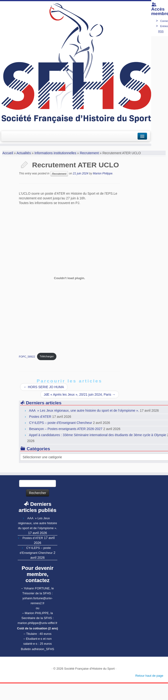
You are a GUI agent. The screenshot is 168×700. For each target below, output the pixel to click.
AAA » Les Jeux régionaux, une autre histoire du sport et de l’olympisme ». (84, 410)
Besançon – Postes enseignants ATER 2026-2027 (65, 429)
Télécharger (47, 356)
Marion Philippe (103, 173)
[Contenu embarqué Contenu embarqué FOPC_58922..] (69, 278)
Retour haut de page (149, 675)
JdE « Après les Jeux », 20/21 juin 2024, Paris (80, 394)
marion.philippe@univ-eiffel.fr (37, 623)
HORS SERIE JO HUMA (44, 387)
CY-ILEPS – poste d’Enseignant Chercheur (60, 423)
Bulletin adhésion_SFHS (37, 649)
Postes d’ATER (40, 416)
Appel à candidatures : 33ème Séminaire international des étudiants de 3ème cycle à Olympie (97, 435)
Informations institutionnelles (55, 153)
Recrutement (89, 153)
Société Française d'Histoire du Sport (89, 668)
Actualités (24, 153)
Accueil (7, 153)
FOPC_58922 (27, 356)
